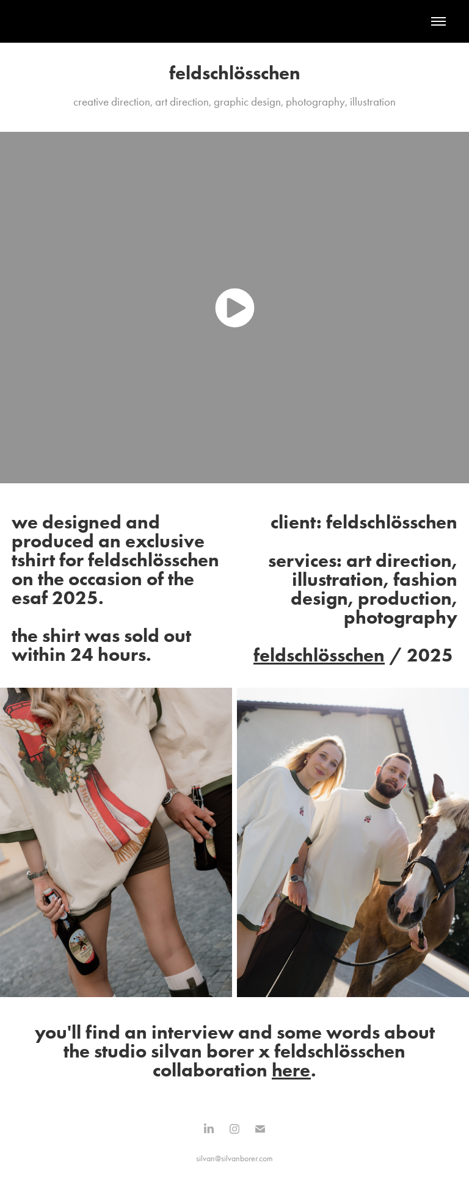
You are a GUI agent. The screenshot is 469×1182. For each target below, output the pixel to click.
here (291, 1069)
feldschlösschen (319, 654)
